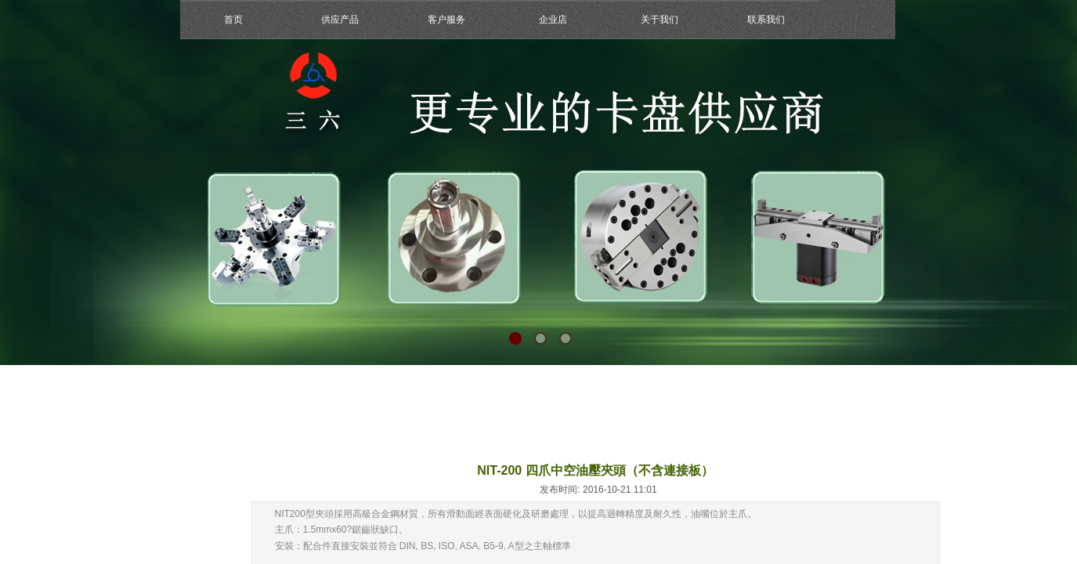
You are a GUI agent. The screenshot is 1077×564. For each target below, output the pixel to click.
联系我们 (766, 19)
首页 (233, 19)
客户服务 (446, 19)
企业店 (553, 19)
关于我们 (659, 19)
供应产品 (340, 19)
